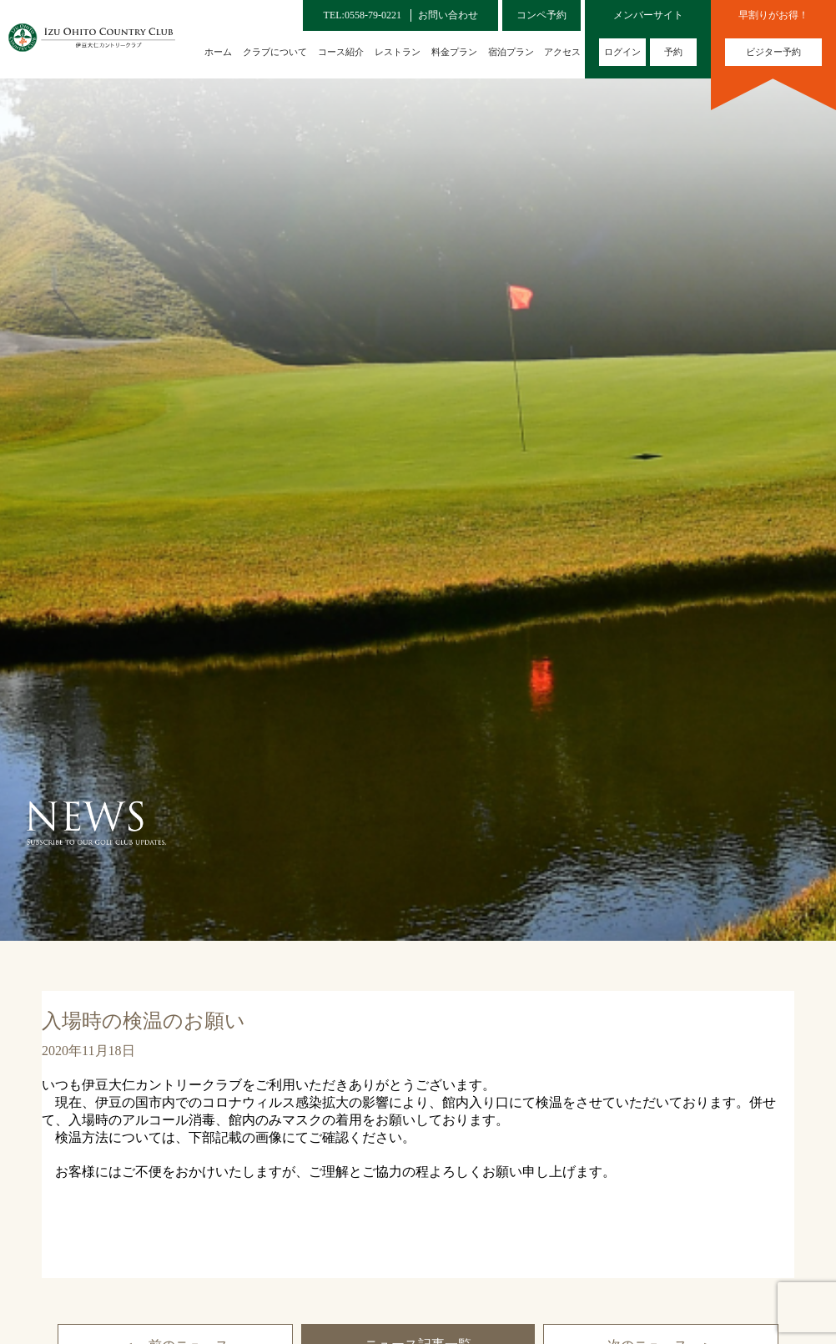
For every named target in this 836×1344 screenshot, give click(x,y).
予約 (673, 52)
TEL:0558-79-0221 (362, 15)
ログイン (622, 52)
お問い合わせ (448, 15)
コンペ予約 (541, 15)
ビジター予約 (773, 52)
